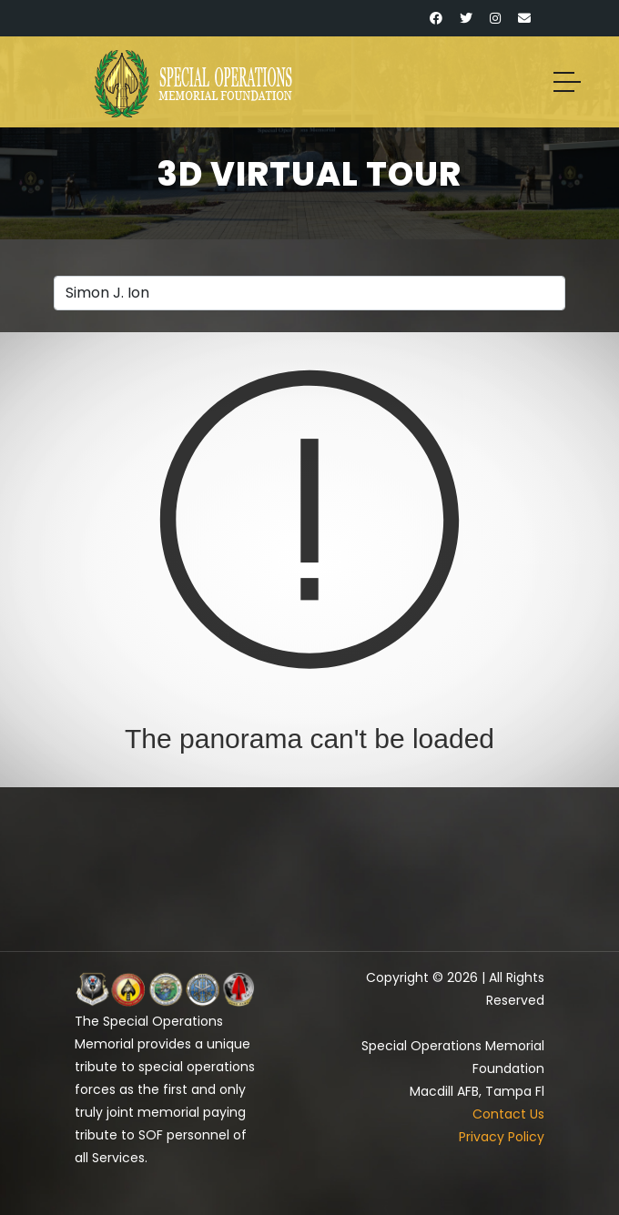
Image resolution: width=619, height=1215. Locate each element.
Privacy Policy (501, 1137)
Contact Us (508, 1114)
